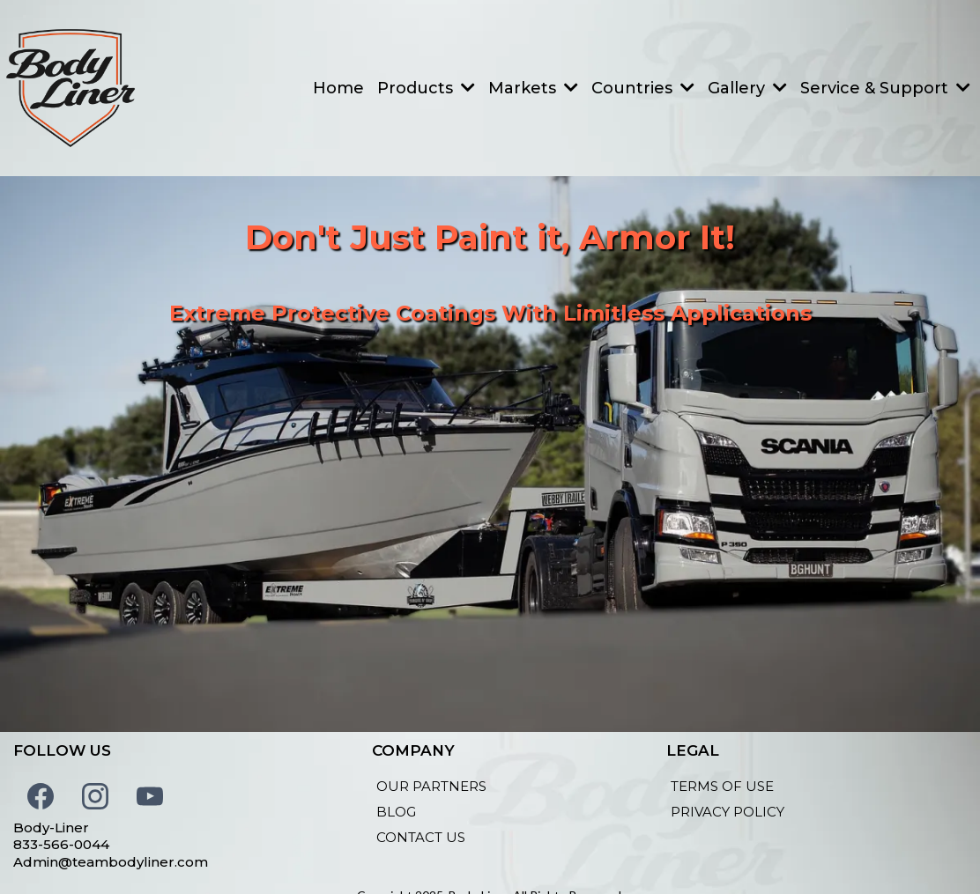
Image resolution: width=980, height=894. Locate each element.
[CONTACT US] (421, 837)
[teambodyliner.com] (70, 88)
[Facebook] (40, 796)
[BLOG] (396, 811)
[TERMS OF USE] (722, 786)
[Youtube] (149, 796)
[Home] (338, 88)
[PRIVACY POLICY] (727, 811)
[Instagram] (95, 796)
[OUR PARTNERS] (431, 786)
